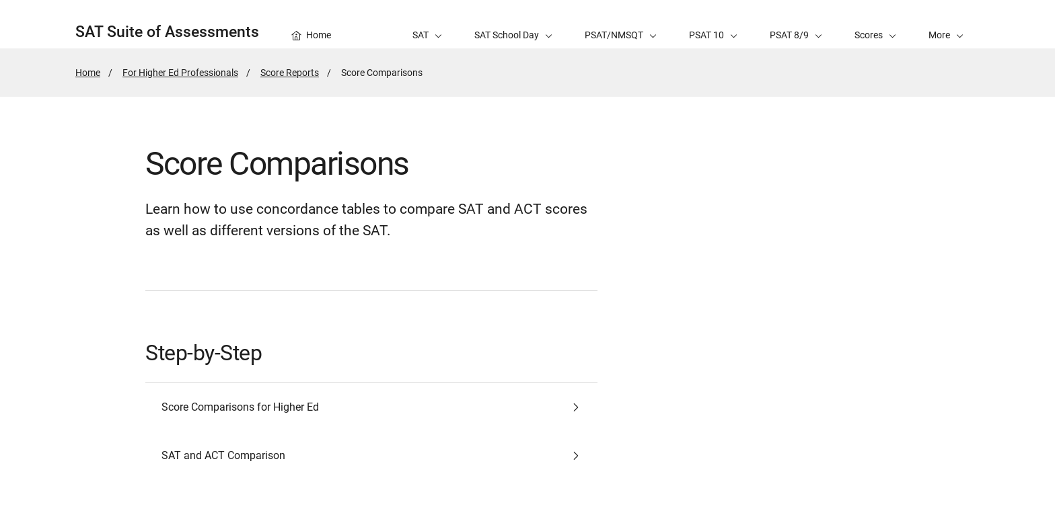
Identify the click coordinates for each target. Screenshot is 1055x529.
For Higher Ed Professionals (180, 72)
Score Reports (289, 72)
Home (87, 72)
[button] (946, 24)
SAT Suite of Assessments (167, 32)
